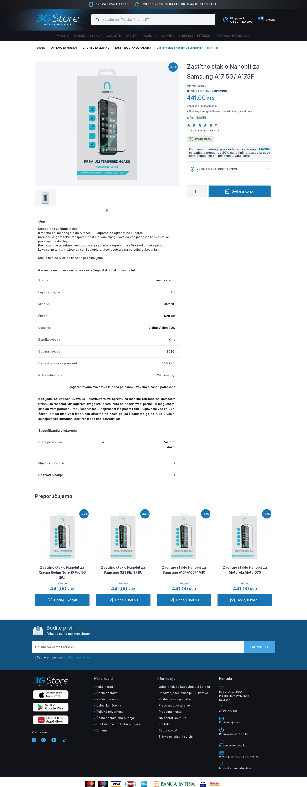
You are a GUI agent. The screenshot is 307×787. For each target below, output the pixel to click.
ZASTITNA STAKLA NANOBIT (132, 47)
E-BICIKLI (192, 36)
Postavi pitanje (106, 475)
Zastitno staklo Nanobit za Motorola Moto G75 (245, 569)
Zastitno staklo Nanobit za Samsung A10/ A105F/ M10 (184, 569)
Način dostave (107, 693)
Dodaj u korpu (239, 191)
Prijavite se (259, 647)
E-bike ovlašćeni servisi (176, 736)
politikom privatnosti (78, 657)
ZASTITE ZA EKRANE (96, 47)
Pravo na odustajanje (174, 705)
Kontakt (164, 724)
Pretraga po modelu (245, 36)
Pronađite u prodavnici (229, 169)
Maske (68, 36)
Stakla (87, 36)
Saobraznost (168, 730)
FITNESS (213, 36)
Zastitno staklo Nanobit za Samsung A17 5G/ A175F (188, 47)
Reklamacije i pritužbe (175, 699)
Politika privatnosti (110, 711)
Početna (40, 47)
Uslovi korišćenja (108, 705)
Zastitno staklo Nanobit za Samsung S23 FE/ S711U (123, 569)
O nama (102, 730)
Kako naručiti (106, 686)
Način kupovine (106, 463)
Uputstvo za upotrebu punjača (118, 724)
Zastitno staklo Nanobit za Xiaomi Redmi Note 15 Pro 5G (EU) (62, 572)
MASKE (264, 149)
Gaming (172, 36)
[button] (190, 125)
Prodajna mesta (170, 711)
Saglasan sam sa (62, 657)
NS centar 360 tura (172, 718)
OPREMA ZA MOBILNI (64, 47)
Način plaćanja (107, 699)
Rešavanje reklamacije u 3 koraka (183, 693)
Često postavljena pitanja (115, 718)
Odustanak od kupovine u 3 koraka (184, 686)
